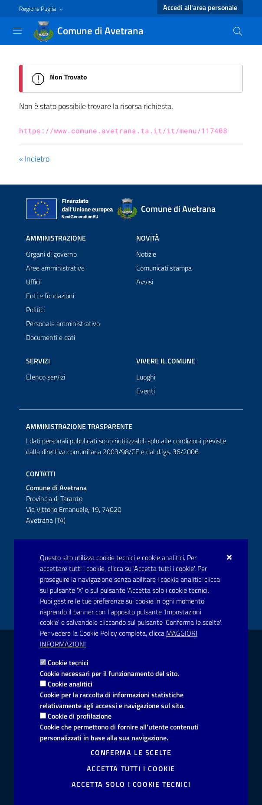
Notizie (146, 254)
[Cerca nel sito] (238, 31)
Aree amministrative (55, 268)
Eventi (145, 391)
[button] (42, 8)
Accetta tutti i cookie (131, 768)
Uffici (33, 282)
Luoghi (145, 377)
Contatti (40, 473)
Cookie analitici (70, 684)
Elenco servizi (45, 377)
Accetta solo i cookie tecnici (131, 784)
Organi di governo (51, 254)
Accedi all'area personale (200, 7)
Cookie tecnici (68, 662)
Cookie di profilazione (79, 716)
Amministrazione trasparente (79, 426)
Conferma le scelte (131, 752)
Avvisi (144, 282)
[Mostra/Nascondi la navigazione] (17, 31)
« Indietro (34, 159)
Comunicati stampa (164, 268)
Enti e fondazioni (50, 295)
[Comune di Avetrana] (93, 31)
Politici (35, 309)
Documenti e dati (50, 337)
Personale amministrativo (63, 323)
